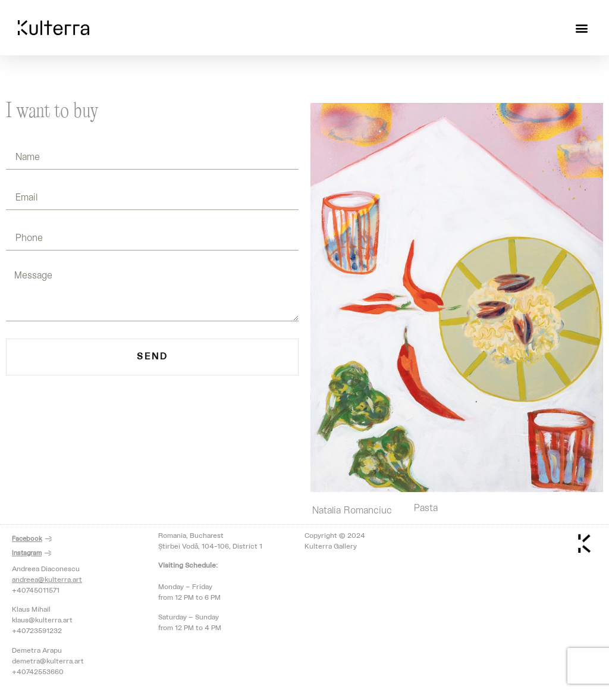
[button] (581, 27)
